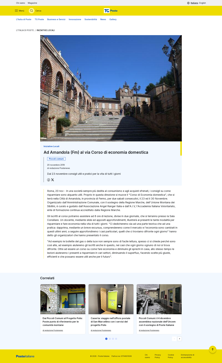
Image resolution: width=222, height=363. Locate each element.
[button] (106, 339)
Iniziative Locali (46, 30)
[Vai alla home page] (111, 11)
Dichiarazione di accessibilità (187, 356)
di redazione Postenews (53, 331)
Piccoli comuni (56, 159)
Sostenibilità (91, 20)
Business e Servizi (56, 20)
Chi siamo (20, 3)
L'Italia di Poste (23, 20)
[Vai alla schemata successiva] (179, 339)
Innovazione (75, 20)
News (103, 20)
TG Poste (39, 20)
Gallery (113, 20)
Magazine (32, 3)
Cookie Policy (171, 356)
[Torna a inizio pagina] (212, 349)
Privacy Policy (158, 356)
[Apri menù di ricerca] (36, 11)
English (202, 3)
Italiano (194, 3)
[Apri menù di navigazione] (20, 11)
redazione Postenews (59, 168)
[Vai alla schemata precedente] (174, 339)
